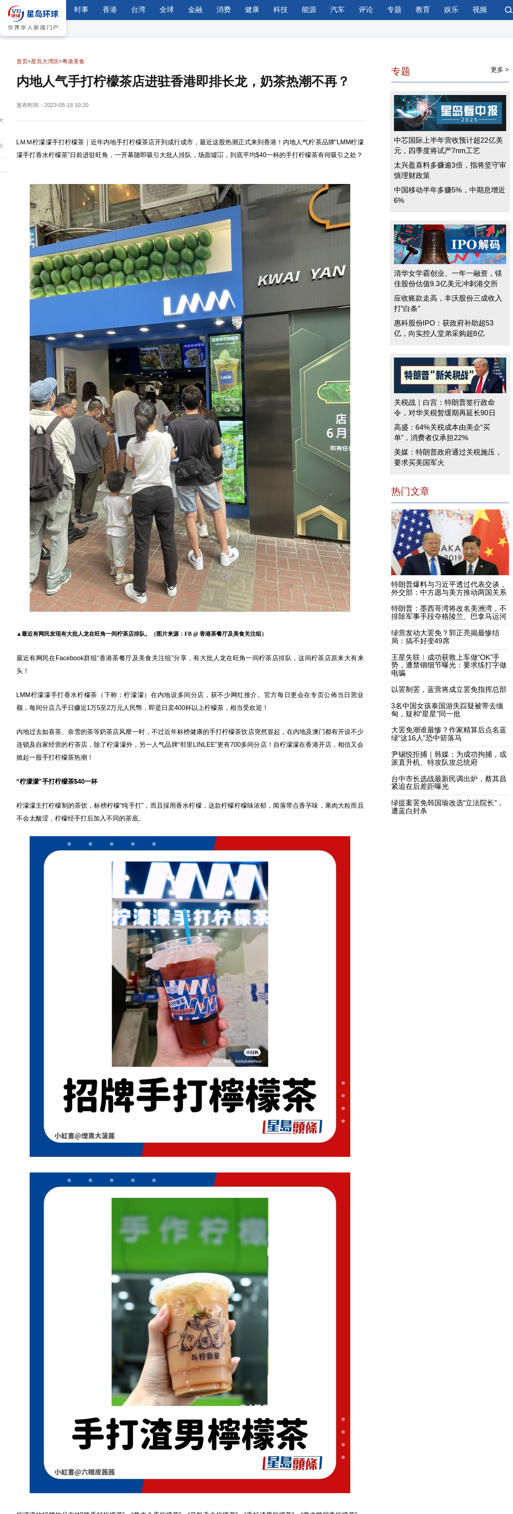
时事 (81, 10)
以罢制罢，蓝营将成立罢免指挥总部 (449, 689)
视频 (480, 10)
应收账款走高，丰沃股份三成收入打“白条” (448, 303)
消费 (223, 10)
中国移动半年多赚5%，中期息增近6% (449, 195)
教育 (423, 10)
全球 (167, 10)
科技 (280, 10)
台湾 (138, 10)
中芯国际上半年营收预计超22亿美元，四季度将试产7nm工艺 (448, 145)
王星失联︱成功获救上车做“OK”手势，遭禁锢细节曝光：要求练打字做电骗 (449, 665)
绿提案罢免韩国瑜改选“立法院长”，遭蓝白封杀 (447, 807)
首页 (22, 61)
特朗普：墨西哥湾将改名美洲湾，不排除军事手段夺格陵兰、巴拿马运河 (449, 612)
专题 (394, 10)
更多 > (500, 69)
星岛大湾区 (45, 61)
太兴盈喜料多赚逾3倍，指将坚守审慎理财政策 (450, 170)
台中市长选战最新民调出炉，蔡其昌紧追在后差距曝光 (449, 783)
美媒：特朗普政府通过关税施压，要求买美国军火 (448, 457)
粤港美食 (73, 61)
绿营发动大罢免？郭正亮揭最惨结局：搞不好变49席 (445, 637)
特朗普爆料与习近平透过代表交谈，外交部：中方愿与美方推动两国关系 (449, 588)
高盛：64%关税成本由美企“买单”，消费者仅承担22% (442, 432)
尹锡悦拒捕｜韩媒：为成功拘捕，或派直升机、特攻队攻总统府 (449, 758)
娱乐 (451, 10)
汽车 (337, 10)
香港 (110, 10)
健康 (252, 10)
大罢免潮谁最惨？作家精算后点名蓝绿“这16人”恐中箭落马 (449, 734)
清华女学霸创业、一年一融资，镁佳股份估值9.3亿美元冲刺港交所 (448, 278)
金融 (195, 10)
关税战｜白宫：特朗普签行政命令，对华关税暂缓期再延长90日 (445, 407)
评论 (366, 10)
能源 (309, 10)
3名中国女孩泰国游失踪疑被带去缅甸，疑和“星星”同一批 (447, 710)
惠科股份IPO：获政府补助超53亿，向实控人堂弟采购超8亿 (444, 328)
